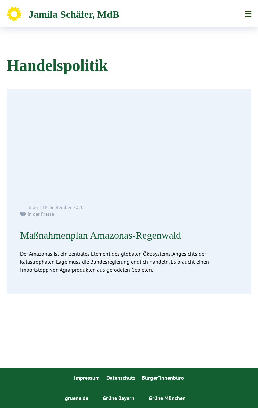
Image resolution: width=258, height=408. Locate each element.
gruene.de (76, 398)
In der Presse (41, 214)
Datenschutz (120, 377)
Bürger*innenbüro (163, 377)
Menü (248, 14)
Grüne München (167, 398)
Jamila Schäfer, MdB (74, 14)
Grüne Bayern (118, 398)
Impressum (87, 377)
